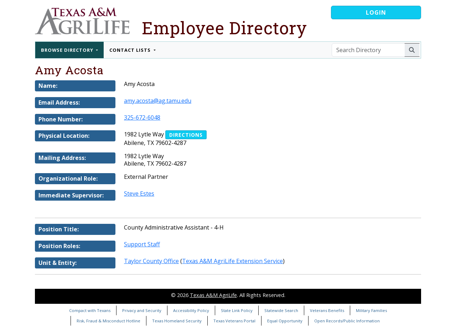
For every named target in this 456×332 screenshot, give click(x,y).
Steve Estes (139, 193)
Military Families (371, 310)
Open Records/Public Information (347, 320)
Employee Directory (224, 27)
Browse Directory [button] (68, 50)
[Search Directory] (368, 50)
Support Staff (142, 244)
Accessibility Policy (191, 310)
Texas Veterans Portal (234, 320)
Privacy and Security (141, 310)
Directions (186, 134)
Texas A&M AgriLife (213, 295)
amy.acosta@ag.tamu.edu (157, 101)
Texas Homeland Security (177, 320)
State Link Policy (237, 310)
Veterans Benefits (327, 310)
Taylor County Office (151, 261)
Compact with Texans (89, 310)
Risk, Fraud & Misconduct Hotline (108, 320)
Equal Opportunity (284, 320)
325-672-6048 (142, 117)
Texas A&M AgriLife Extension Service (232, 261)
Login (376, 12)
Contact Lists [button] (130, 50)
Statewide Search (281, 310)
